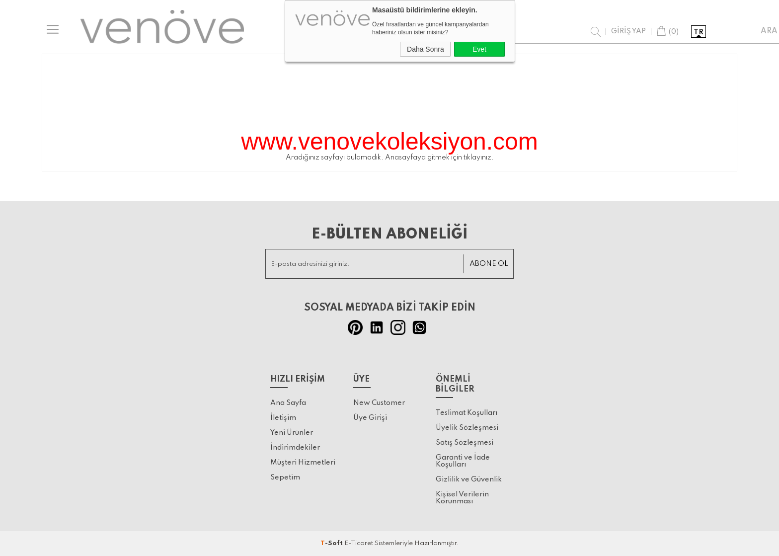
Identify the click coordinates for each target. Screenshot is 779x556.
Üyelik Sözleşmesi (467, 427)
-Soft (332, 543)
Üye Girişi (370, 417)
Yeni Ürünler (291, 432)
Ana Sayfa (288, 402)
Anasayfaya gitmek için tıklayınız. (439, 157)
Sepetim (285, 477)
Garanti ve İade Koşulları (463, 461)
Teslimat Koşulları (466, 412)
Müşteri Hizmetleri (302, 462)
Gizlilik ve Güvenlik (469, 479)
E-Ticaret (358, 543)
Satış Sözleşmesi (464, 442)
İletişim (283, 417)
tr (698, 32)
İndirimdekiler (295, 447)
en (718, 32)
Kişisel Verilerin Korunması (462, 498)
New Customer (379, 402)
